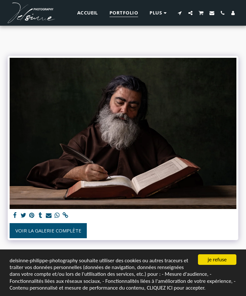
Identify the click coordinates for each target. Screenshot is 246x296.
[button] (180, 12)
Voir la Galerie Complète (48, 230)
